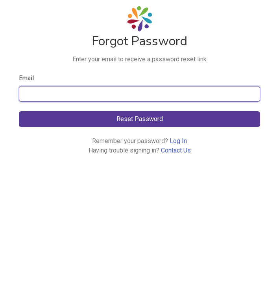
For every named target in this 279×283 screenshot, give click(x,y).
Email (26, 78)
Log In (178, 141)
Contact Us (176, 150)
